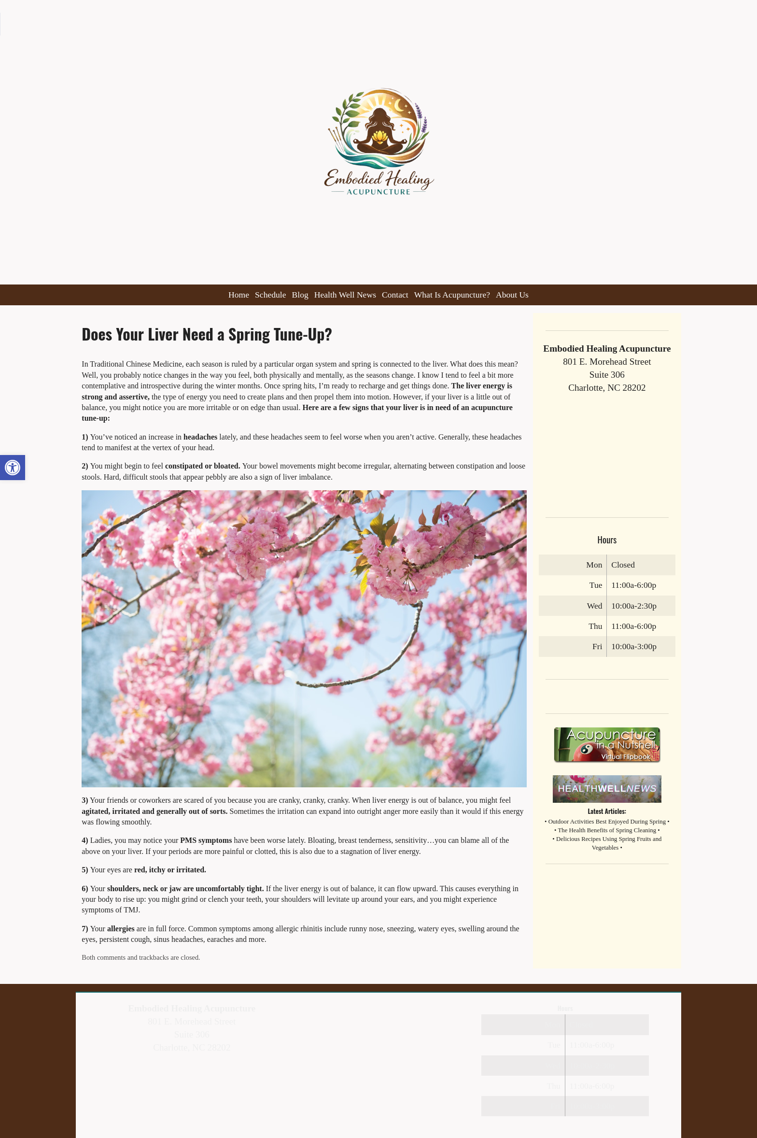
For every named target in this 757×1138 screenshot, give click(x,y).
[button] (12, 467)
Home (238, 294)
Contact (395, 294)
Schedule (270, 294)
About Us (512, 294)
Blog (300, 294)
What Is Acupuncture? (452, 294)
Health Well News (345, 294)
